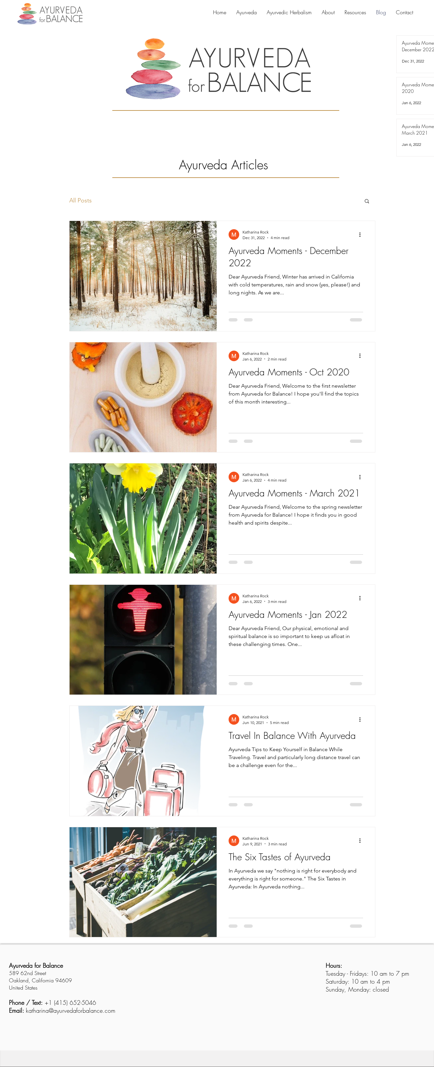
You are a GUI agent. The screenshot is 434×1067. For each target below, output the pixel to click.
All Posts (80, 200)
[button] (367, 201)
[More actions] (362, 234)
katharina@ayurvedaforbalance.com (70, 1010)
